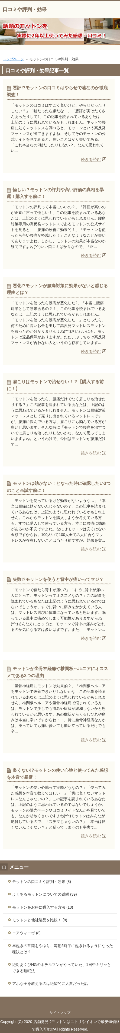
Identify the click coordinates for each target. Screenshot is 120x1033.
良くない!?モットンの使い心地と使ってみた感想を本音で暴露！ (57, 774)
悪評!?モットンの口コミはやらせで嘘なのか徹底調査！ (57, 91)
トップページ (13, 59)
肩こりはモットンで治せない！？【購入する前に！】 (55, 385)
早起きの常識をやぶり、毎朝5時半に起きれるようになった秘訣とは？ (62, 948)
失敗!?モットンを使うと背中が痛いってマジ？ (58, 579)
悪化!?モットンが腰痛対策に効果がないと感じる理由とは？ (57, 289)
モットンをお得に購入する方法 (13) (42, 907)
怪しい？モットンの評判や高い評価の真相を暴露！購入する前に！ (55, 193)
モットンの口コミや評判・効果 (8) (41, 881)
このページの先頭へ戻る (60, 1002)
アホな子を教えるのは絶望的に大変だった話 (50, 983)
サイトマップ (60, 1013)
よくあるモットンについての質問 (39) (44, 894)
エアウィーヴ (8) (26, 933)
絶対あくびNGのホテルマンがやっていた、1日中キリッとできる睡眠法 (61, 967)
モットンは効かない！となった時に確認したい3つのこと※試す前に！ (59, 487)
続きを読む (91, 159)
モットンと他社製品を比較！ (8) (39, 920)
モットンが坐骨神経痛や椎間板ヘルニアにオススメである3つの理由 (57, 672)
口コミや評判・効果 (25, 9)
